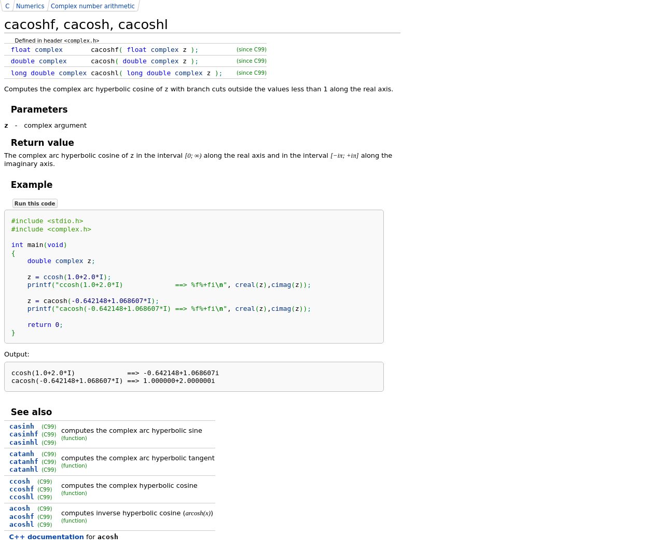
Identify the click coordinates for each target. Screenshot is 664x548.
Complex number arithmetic (93, 6)
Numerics (30, 6)
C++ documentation (46, 537)
